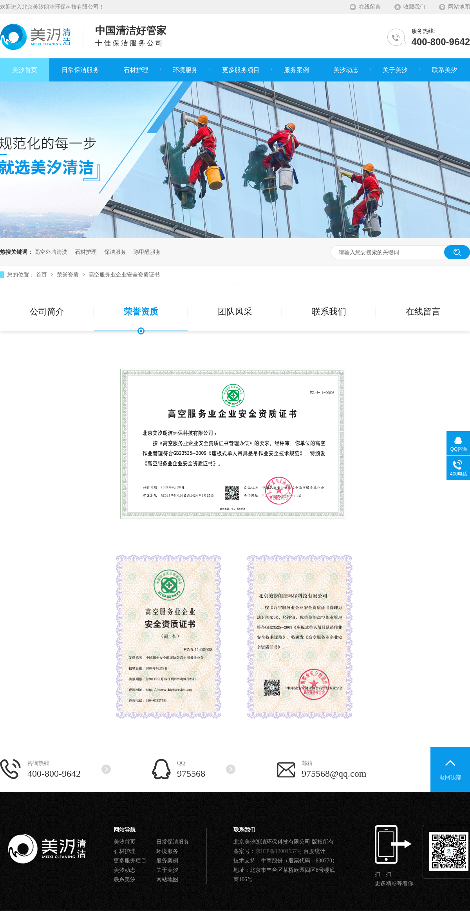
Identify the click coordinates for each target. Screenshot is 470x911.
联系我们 (329, 311)
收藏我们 (414, 7)
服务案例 (167, 861)
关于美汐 (167, 870)
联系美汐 (125, 879)
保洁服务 (115, 252)
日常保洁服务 (172, 842)
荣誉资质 (68, 274)
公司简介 (47, 311)
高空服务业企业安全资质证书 (124, 274)
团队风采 (235, 311)
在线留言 (370, 7)
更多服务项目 (130, 861)
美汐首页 (125, 842)
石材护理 (86, 252)
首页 (42, 274)
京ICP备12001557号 (278, 851)
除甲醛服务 (147, 252)
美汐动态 (125, 870)
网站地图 (459, 7)
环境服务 (167, 851)
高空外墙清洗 (50, 252)
